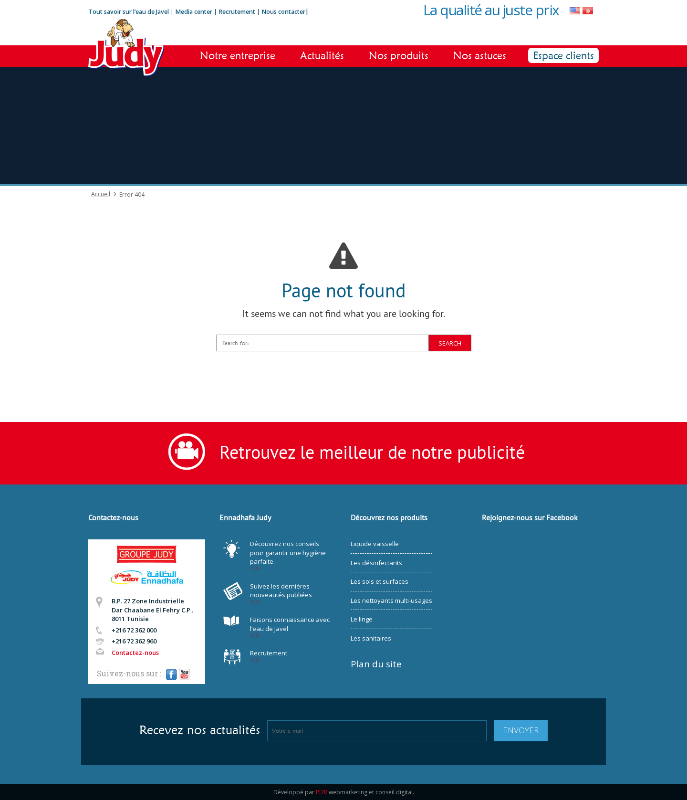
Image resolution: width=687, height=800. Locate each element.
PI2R (321, 792)
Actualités (322, 55)
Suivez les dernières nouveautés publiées (281, 591)
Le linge (362, 619)
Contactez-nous (135, 652)
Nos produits (398, 55)
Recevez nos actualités (199, 729)
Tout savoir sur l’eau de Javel (128, 12)
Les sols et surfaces (379, 581)
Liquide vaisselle (375, 543)
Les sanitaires (371, 638)
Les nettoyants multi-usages (391, 600)
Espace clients (563, 55)
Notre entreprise (237, 55)
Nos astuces (479, 55)
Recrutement (238, 12)
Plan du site (376, 664)
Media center (193, 12)
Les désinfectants (376, 562)
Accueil (100, 194)
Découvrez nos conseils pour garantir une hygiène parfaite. (288, 552)
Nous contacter (283, 12)
